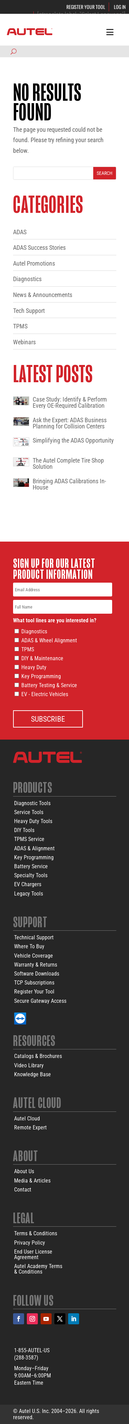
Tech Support (29, 310)
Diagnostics (27, 279)
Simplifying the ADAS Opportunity (73, 440)
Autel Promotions (34, 263)
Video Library (29, 1065)
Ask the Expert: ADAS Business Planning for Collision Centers (70, 423)
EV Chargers (27, 884)
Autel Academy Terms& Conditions (38, 1269)
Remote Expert (30, 1127)
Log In (120, 6)
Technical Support (34, 937)
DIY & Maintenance (42, 658)
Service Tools (28, 812)
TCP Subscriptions (34, 982)
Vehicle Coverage (33, 955)
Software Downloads (36, 973)
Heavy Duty (33, 667)
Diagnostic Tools (32, 803)
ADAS (19, 232)
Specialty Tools (30, 875)
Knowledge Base (32, 1074)
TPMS (20, 326)
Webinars (24, 342)
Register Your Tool (85, 6)
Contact (22, 1189)
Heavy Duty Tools (33, 821)
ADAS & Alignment (34, 848)
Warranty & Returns (35, 964)
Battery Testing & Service (49, 685)
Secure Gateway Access (40, 1001)
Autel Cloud (27, 1118)
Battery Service (31, 866)
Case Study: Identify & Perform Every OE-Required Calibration (70, 402)
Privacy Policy (29, 1242)
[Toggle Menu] (110, 31)
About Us (24, 1171)
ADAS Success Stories (39, 247)
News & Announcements (42, 294)
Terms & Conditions (35, 1233)
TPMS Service (29, 839)
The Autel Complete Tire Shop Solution (68, 463)
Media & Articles (32, 1180)
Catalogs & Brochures (38, 1056)
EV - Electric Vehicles (44, 694)
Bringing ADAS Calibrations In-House (69, 484)
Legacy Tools (28, 893)
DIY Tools (24, 830)
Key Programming (41, 676)
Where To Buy (29, 946)
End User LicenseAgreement (33, 1254)
